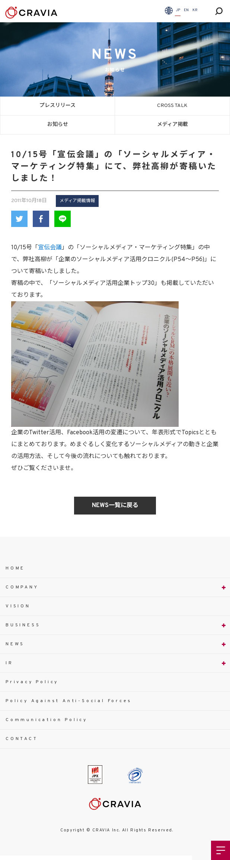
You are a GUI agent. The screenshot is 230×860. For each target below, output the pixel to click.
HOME (15, 568)
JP (178, 10)
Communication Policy (46, 720)
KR (195, 10)
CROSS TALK (172, 106)
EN (186, 10)
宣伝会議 (50, 247)
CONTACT (22, 739)
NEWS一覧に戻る (115, 505)
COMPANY (22, 587)
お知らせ (57, 124)
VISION (18, 606)
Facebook (41, 219)
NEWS (15, 644)
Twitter (19, 219)
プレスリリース (57, 106)
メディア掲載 (172, 124)
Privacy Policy (32, 682)
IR (9, 663)
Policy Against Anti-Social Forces (68, 701)
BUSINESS (23, 625)
